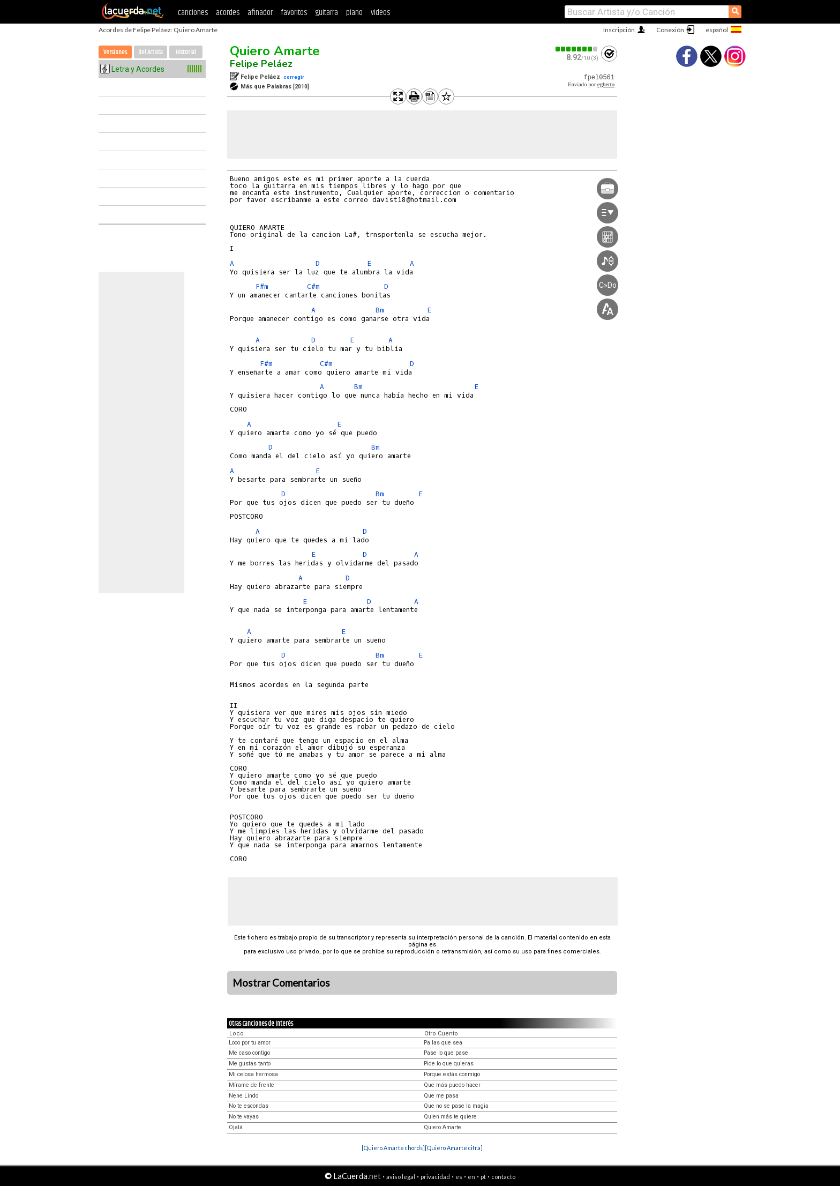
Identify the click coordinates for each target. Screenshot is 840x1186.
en (471, 1176)
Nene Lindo (243, 1095)
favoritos (294, 12)
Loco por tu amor (250, 1042)
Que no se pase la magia (456, 1105)
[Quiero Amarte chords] (393, 1147)
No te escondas (248, 1105)
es (458, 1176)
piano (354, 12)
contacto (503, 1176)
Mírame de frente (251, 1084)
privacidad (435, 1176)
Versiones (115, 52)
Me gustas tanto (250, 1063)
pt (483, 1176)
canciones (193, 12)
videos (380, 12)
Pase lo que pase (446, 1052)
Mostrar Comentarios (281, 983)
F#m (262, 286)
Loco (236, 1033)
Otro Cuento (441, 1033)
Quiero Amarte (275, 50)
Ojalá (236, 1127)
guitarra (326, 12)
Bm (380, 310)
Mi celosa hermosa (253, 1074)
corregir (293, 77)
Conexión (670, 30)
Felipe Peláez (261, 63)
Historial (186, 52)
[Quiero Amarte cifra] (454, 1147)
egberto (605, 84)
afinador (260, 12)
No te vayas (244, 1116)
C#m (313, 286)
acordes (227, 12)
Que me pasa (441, 1095)
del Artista (150, 52)
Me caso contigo (249, 1052)
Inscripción (619, 30)
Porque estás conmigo (452, 1074)
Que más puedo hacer (452, 1084)
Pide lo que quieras (449, 1063)
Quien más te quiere (450, 1116)
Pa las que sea (443, 1042)
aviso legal (400, 1176)
